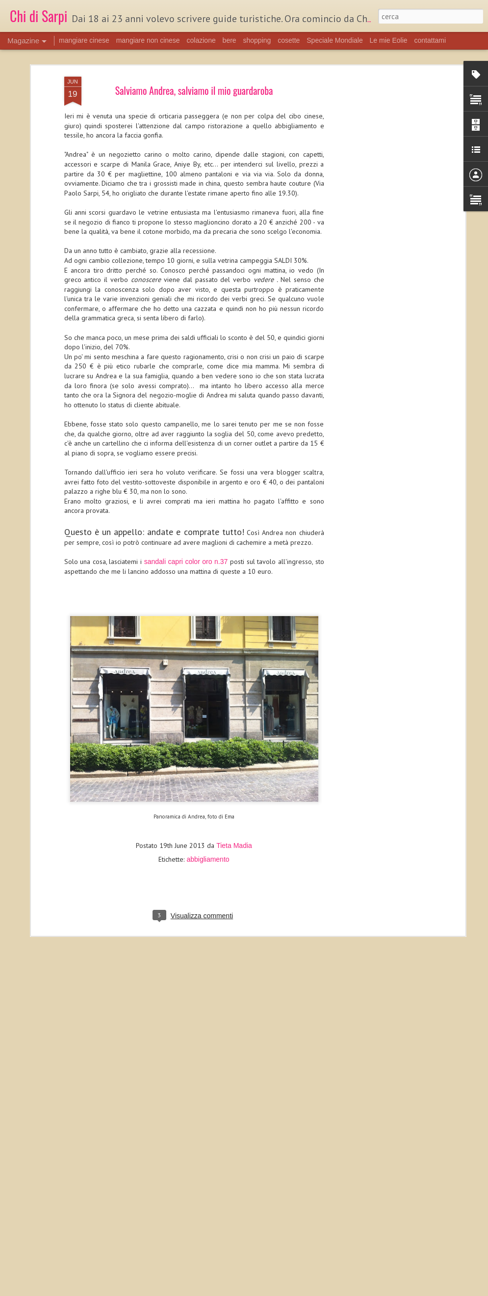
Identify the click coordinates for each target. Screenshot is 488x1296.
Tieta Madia (234, 823)
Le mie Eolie (389, 40)
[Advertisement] (378, 121)
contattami (430, 40)
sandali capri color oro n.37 (186, 539)
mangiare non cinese (148, 40)
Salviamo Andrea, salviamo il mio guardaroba (194, 68)
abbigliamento (207, 837)
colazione (201, 40)
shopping (257, 40)
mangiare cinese (84, 40)
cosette (289, 40)
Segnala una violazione (313, 1290)
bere (229, 40)
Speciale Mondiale (334, 40)
